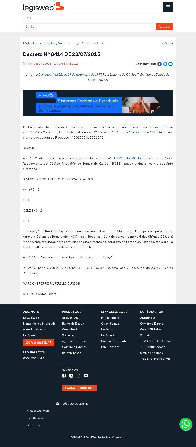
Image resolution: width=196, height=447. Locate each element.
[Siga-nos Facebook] (64, 375)
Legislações (54, 43)
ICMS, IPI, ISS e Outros (156, 341)
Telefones (33, 425)
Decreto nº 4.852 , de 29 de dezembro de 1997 (133, 158)
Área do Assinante (38, 411)
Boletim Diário (71, 353)
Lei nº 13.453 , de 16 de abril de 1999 (130, 132)
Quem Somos (110, 323)
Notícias (107, 329)
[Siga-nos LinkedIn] (71, 375)
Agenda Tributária (74, 341)
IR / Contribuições (152, 347)
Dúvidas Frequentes (114, 341)
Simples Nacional (152, 353)
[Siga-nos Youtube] (86, 375)
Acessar (164, 27)
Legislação (108, 335)
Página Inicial (32, 43)
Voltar (167, 43)
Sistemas (68, 335)
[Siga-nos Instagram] (78, 375)
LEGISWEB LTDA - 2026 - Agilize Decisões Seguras (97, 437)
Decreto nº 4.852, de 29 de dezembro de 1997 (70, 75)
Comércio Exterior (74, 347)
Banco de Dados (73, 323)
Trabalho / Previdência (155, 358)
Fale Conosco (110, 347)
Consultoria (70, 329)
